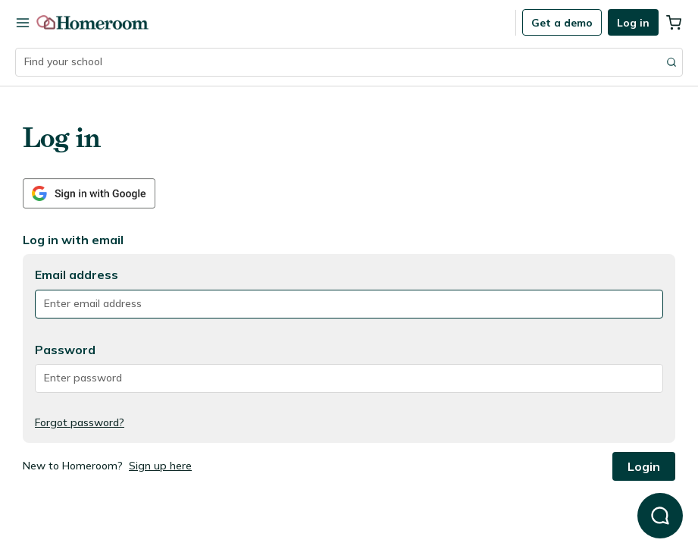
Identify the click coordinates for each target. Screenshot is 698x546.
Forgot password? (79, 422)
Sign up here (160, 465)
